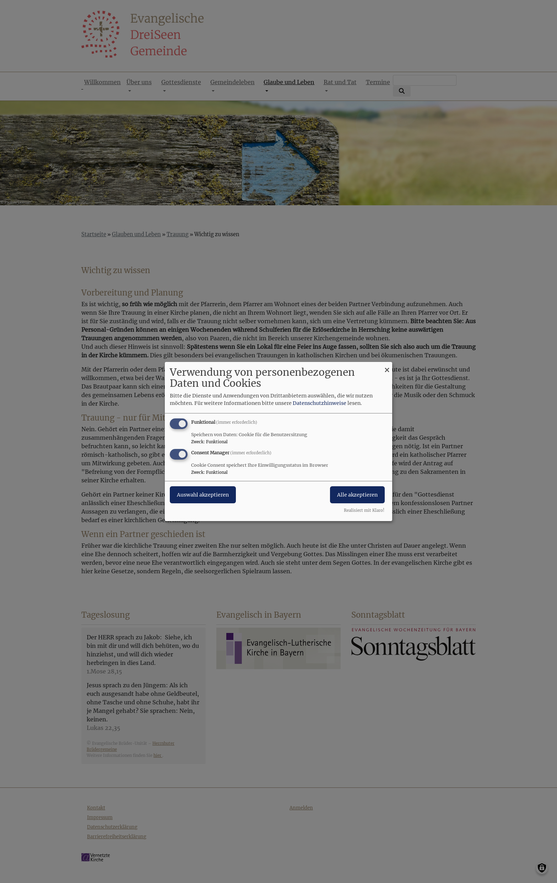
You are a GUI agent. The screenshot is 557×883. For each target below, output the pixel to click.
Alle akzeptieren (357, 495)
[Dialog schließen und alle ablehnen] (387, 366)
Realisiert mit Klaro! (364, 510)
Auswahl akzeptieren (203, 495)
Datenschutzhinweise (319, 403)
